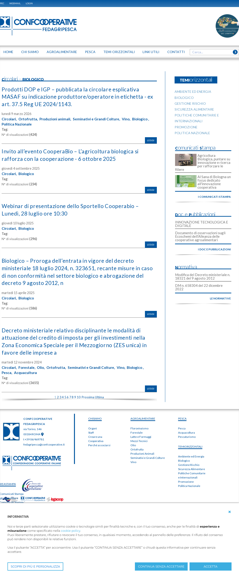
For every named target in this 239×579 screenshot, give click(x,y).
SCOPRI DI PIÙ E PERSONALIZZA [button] (35, 566)
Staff (91, 431)
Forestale (136, 431)
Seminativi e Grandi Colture (147, 456)
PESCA (182, 417)
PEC (2, 3)
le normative (220, 298)
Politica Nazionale (36, 124)
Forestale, (28, 366)
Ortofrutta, (29, 119)
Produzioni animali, (58, 119)
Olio (133, 443)
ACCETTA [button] (211, 566)
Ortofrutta (137, 448)
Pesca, (7, 371)
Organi (92, 426)
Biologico (27, 173)
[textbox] (212, 52)
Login (29, 3)
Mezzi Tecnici (139, 439)
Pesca (182, 426)
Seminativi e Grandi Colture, (101, 119)
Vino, (131, 119)
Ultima (99, 395)
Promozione (186, 480)
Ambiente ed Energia (191, 455)
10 (79, 395)
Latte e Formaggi (140, 435)
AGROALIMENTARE (142, 417)
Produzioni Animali (142, 452)
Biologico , (10, 124)
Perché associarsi (99, 443)
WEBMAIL (15, 3)
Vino (133, 460)
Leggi (151, 140)
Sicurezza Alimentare (191, 467)
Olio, (43, 366)
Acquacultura (26, 371)
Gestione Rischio (188, 463)
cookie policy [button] (70, 530)
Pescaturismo (187, 435)
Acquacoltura (186, 431)
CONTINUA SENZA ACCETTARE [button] (161, 566)
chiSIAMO (95, 417)
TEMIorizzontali (190, 445)
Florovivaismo (139, 426)
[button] (229, 512)
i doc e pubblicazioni (214, 249)
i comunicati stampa (214, 196)
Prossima (88, 395)
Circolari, (10, 119)
